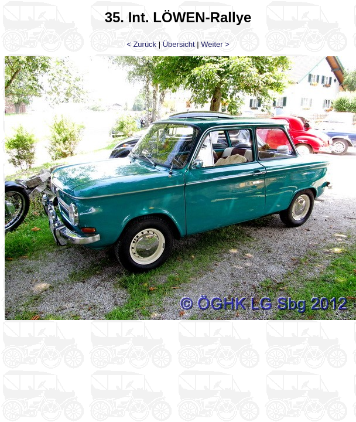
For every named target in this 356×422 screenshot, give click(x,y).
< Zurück (141, 44)
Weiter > (215, 44)
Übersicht (179, 44)
